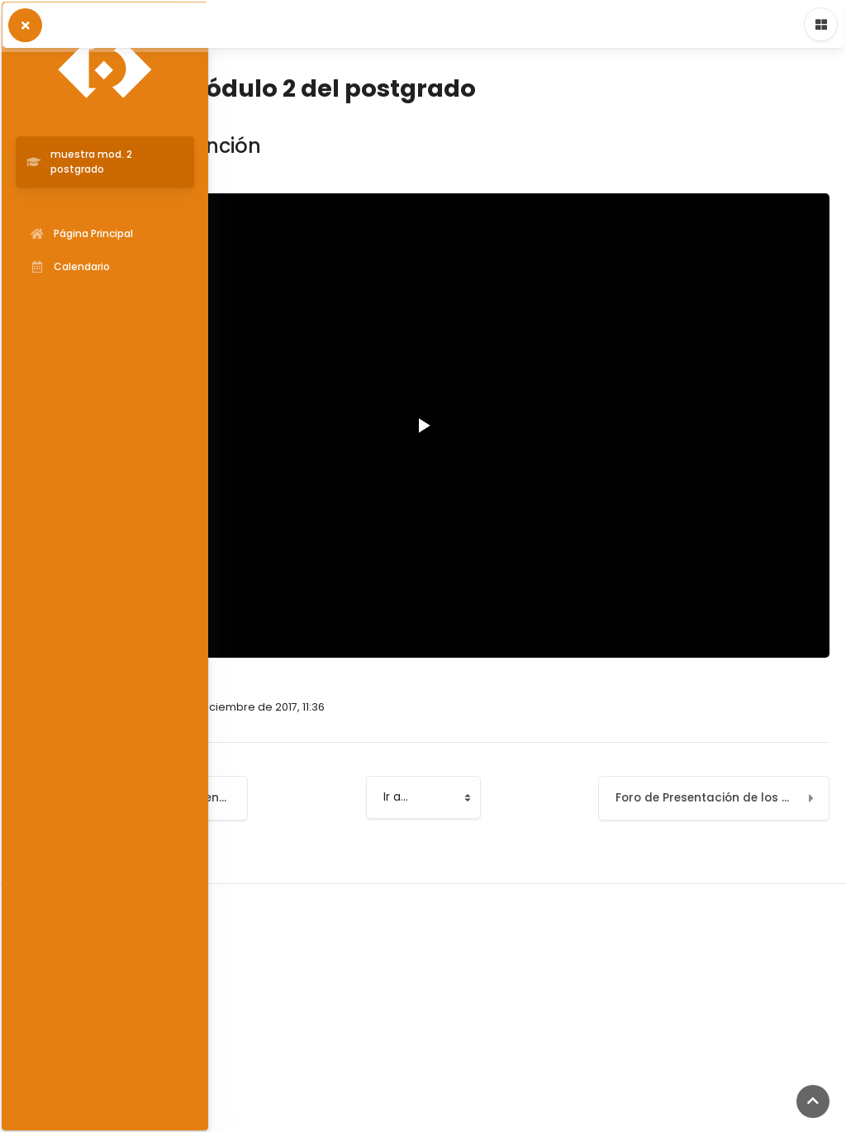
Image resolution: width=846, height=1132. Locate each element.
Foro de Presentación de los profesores (722, 798)
